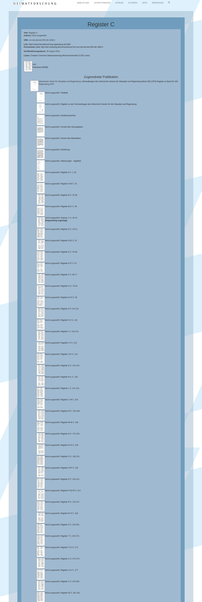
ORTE (144, 3)
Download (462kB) (40, 67)
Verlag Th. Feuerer (140, 593)
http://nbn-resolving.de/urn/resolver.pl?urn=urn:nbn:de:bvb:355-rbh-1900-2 (72, 47)
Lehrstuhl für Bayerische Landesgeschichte (128, 590)
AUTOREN (132, 3)
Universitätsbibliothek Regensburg (90, 590)
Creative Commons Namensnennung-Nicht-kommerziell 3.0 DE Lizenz (60, 55)
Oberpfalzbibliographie (52, 595)
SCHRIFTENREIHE (102, 3)
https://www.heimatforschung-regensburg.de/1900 (50, 44)
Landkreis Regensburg (62, 593)
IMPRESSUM (157, 3)
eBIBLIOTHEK (83, 3)
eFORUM (119, 3)
